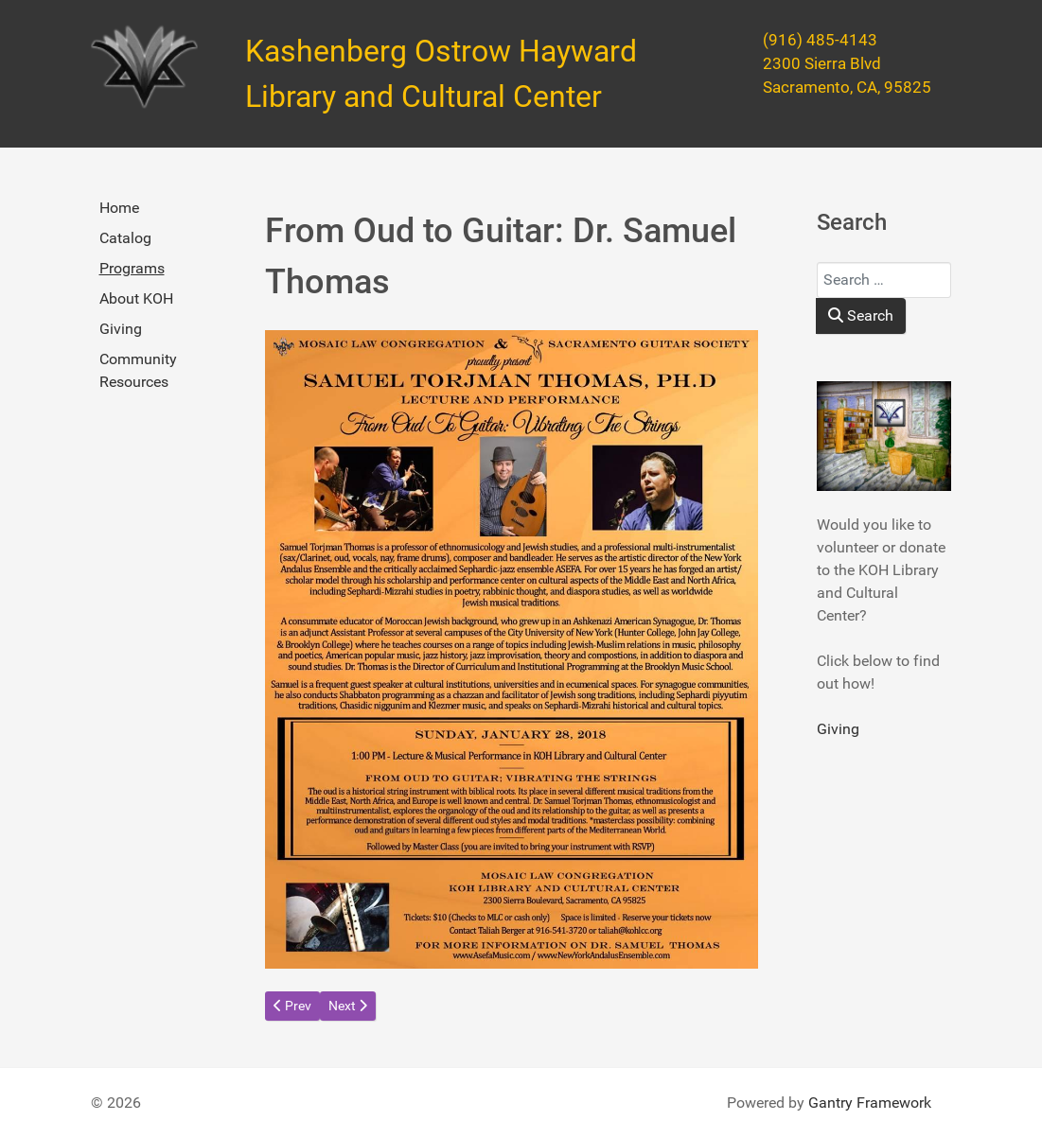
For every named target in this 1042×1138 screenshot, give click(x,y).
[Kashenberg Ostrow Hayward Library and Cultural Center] (144, 67)
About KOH (136, 298)
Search (860, 315)
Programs (132, 268)
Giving (120, 329)
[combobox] (884, 280)
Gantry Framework (869, 1103)
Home (119, 208)
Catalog (125, 238)
